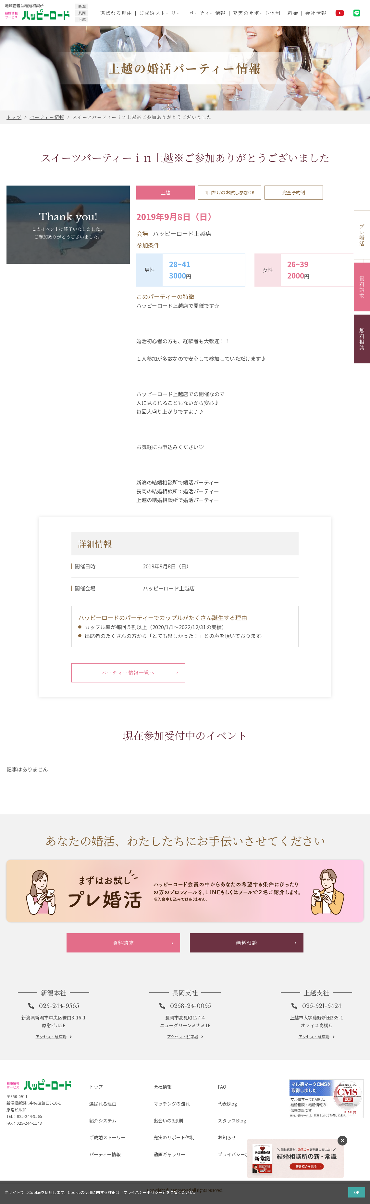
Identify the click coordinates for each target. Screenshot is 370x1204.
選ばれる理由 (115, 12)
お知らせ (221, 1154)
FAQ (216, 1123)
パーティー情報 (206, 12)
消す (342, 1141)
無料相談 (362, 339)
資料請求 (362, 287)
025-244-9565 (60, 1042)
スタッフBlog (227, 1144)
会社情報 (316, 12)
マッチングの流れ (168, 1133)
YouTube (339, 13)
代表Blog (222, 1133)
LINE (357, 13)
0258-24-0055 (191, 1042)
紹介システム (98, 1144)
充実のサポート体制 (256, 12)
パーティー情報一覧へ (128, 674)
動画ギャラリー (165, 1165)
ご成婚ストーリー (159, 12)
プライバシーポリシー (237, 1165)
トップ (90, 1123)
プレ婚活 (362, 235)
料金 (292, 12)
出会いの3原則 (164, 1144)
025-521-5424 (323, 1042)
